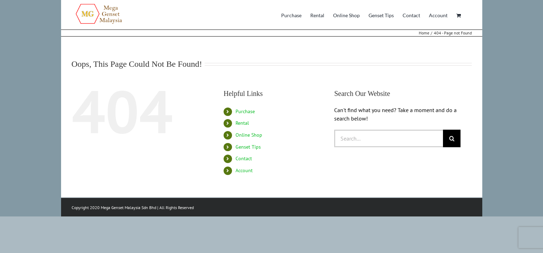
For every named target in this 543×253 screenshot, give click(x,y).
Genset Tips (248, 147)
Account (244, 170)
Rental (242, 123)
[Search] (452, 138)
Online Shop (249, 135)
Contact (244, 158)
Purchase (245, 111)
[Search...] (388, 138)
